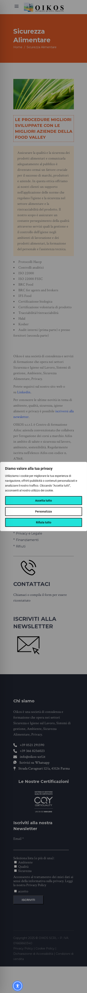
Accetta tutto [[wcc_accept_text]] (43, 500)
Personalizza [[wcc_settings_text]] (43, 511)
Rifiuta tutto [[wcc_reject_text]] (43, 522)
